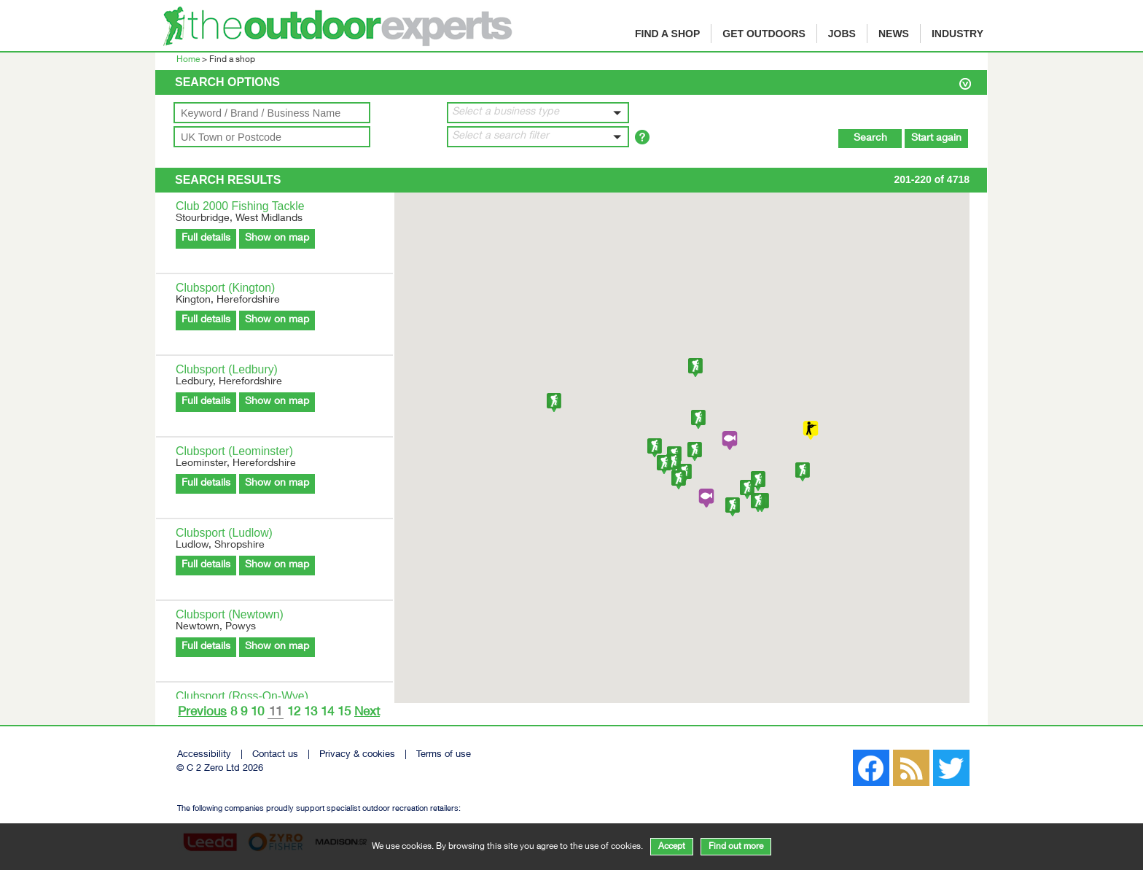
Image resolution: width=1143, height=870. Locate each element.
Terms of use (443, 755)
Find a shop (667, 33)
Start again (936, 138)
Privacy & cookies (357, 755)
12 (293, 713)
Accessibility (204, 755)
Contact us (275, 755)
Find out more (736, 846)
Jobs (842, 33)
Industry (957, 33)
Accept (671, 846)
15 (344, 713)
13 (310, 713)
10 (257, 713)
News (893, 33)
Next (367, 713)
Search (870, 138)
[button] (538, 112)
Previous (202, 713)
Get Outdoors (763, 33)
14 (327, 713)
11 (275, 713)
